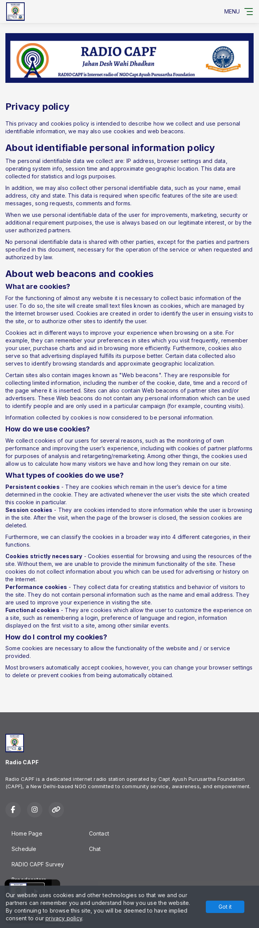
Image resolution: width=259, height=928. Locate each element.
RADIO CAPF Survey (38, 864)
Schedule (24, 849)
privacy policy (63, 918)
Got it (225, 906)
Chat (95, 849)
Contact (99, 833)
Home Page (27, 833)
